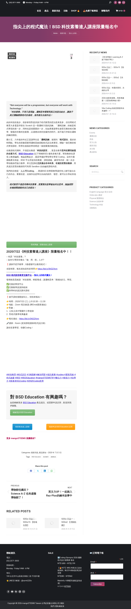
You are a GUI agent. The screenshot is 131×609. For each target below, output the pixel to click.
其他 (91, 139)
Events (92, 133)
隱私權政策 (59, 606)
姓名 (93, 573)
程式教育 (45, 457)
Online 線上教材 (96, 195)
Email (94, 562)
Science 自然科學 (96, 201)
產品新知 (12, 57)
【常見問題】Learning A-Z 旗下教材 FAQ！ (112, 58)
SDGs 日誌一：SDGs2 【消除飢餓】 (68, 522)
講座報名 (53, 457)
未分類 (92, 149)
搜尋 (122, 171)
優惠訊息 (93, 136)
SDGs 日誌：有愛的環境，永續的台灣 (113, 89)
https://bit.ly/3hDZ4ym (47, 269)
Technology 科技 (96, 205)
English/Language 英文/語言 (101, 192)
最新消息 (12, 54)
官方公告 (93, 142)
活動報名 (93, 208)
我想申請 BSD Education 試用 (60, 427)
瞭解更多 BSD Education (22, 412)
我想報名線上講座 (22, 427)
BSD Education (26, 154)
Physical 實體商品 (97, 198)
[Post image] (13, 523)
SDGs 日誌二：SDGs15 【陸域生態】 (30, 522)
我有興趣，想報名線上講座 (41, 245)
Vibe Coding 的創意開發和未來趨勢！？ (113, 109)
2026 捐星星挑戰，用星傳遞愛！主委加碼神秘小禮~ (113, 99)
